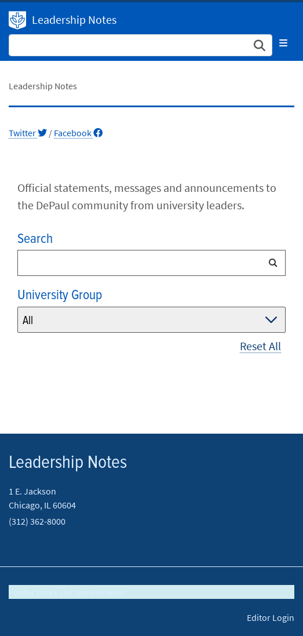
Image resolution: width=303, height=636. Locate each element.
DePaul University (17, 20)
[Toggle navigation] (283, 42)
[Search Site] (140, 45)
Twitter (28, 133)
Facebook (78, 133)
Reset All (260, 346)
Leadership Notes (74, 19)
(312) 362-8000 (37, 521)
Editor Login (270, 617)
